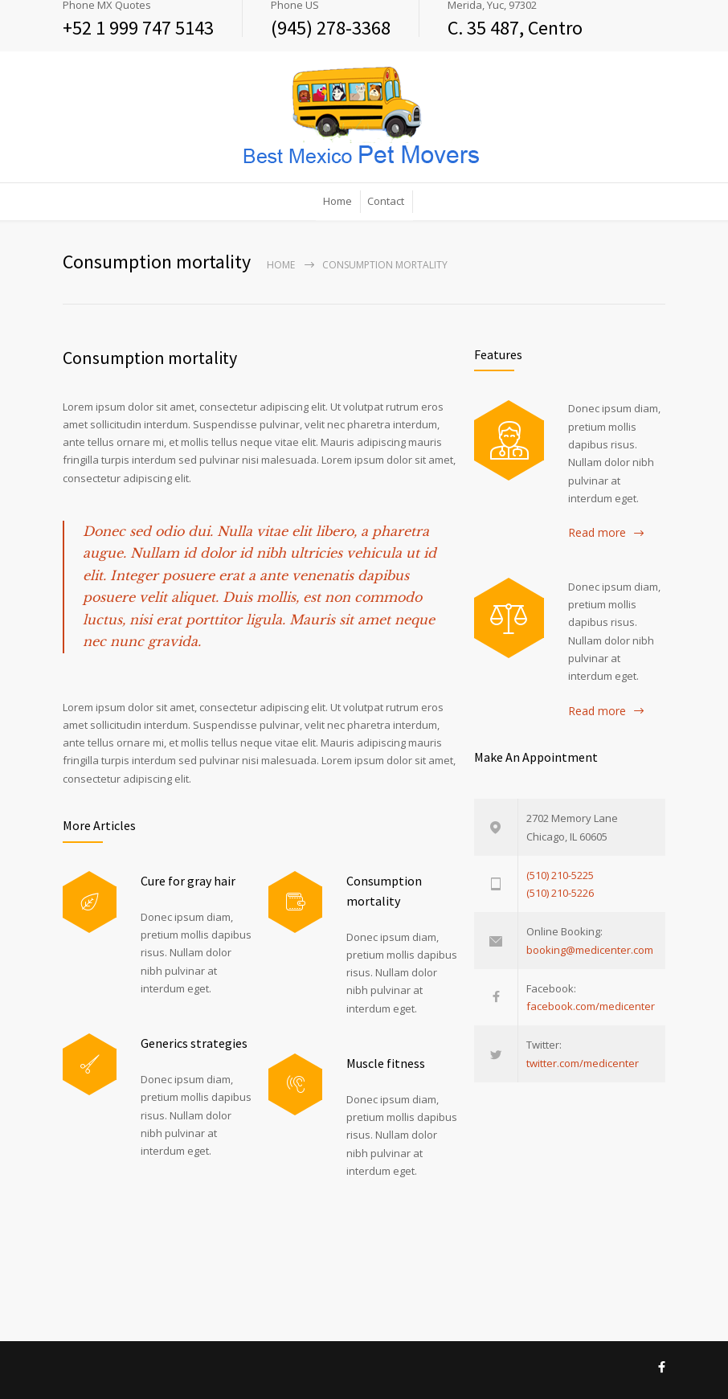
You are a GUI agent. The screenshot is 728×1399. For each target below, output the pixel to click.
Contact (385, 201)
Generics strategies (194, 1043)
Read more (597, 532)
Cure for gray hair (188, 881)
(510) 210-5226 (560, 893)
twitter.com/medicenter (582, 1063)
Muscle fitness (385, 1063)
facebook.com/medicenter (590, 1006)
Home (337, 201)
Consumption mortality (150, 357)
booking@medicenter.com (589, 950)
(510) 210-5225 (560, 875)
